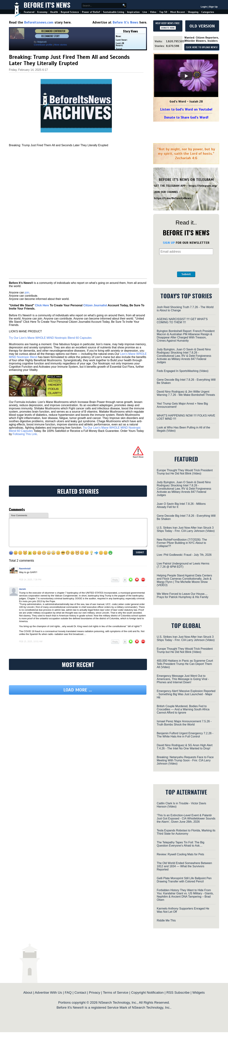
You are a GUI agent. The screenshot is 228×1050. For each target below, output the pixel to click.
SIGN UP (169, 243)
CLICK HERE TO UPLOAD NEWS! (202, 47)
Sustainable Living (113, 12)
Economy (42, 12)
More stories (60, 44)
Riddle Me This (166, 920)
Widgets (198, 992)
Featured (29, 12)
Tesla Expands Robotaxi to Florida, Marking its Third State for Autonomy (186, 832)
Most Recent (177, 12)
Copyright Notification (147, 992)
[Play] (186, 76)
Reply (115, 580)
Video (153, 12)
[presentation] (186, 263)
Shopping (193, 12)
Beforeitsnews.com (38, 22)
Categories (207, 12)
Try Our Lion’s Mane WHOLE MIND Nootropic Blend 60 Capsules (50, 337)
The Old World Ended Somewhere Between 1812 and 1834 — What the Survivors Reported (184, 866)
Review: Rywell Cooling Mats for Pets (180, 854)
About (27, 992)
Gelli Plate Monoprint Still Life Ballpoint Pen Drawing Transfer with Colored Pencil (184, 880)
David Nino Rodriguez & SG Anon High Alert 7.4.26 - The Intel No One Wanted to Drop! (185, 747)
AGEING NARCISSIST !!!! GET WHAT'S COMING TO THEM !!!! (182, 321)
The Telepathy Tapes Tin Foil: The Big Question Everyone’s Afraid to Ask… (180, 844)
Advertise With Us (48, 992)
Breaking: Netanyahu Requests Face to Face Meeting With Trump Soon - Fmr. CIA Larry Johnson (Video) (185, 760)
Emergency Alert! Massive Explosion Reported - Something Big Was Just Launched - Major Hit (186, 694)
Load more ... (77, 690)
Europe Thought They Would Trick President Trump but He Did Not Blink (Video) (185, 472)
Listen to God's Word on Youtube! (186, 109)
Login (204, 6)
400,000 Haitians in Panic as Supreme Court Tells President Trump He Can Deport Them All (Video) (185, 664)
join (27, 292)
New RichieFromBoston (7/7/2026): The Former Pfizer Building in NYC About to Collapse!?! (182, 543)
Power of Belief (91, 12)
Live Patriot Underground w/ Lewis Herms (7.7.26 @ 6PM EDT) (183, 565)
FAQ (68, 992)
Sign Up (213, 6)
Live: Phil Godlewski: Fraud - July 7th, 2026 (184, 554)
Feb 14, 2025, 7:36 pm (30, 579)
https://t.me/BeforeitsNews (172, 198)
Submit (186, 274)
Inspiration (133, 12)
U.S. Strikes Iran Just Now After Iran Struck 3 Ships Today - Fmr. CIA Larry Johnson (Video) (186, 529)
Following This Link (25, 434)
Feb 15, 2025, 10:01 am (30, 641)
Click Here (42, 305)
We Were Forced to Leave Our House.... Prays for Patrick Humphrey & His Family (182, 595)
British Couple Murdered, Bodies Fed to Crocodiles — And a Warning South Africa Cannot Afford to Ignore (183, 709)
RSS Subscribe (178, 992)
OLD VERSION (202, 26)
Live (144, 12)
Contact (80, 992)
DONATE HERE (168, 28)
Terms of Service (115, 992)
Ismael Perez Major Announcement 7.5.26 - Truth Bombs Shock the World (184, 723)
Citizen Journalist (95, 305)
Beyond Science (70, 12)
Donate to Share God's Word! (186, 117)
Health (54, 12)
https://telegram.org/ (203, 186)
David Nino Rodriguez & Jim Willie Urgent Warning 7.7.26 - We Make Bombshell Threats (186, 393)
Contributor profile (43, 44)
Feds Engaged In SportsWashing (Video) (182, 370)
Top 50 (163, 12)
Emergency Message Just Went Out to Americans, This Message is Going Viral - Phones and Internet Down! (183, 679)
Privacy (94, 992)
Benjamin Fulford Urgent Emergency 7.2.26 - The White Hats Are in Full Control (185, 735)
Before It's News (47, 4)
